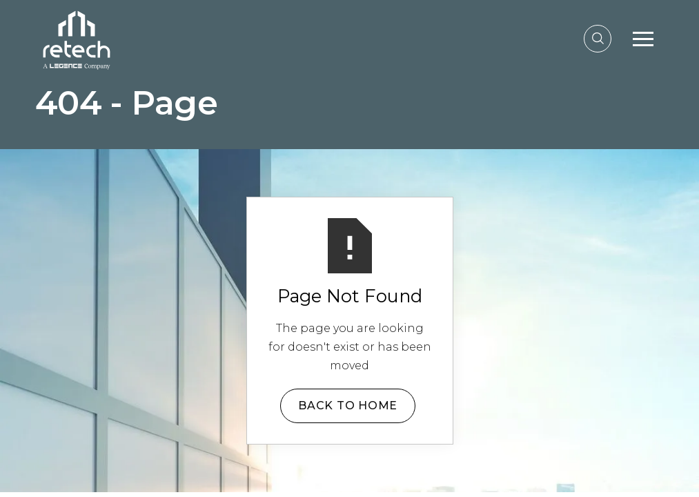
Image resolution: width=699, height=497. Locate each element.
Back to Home (347, 405)
